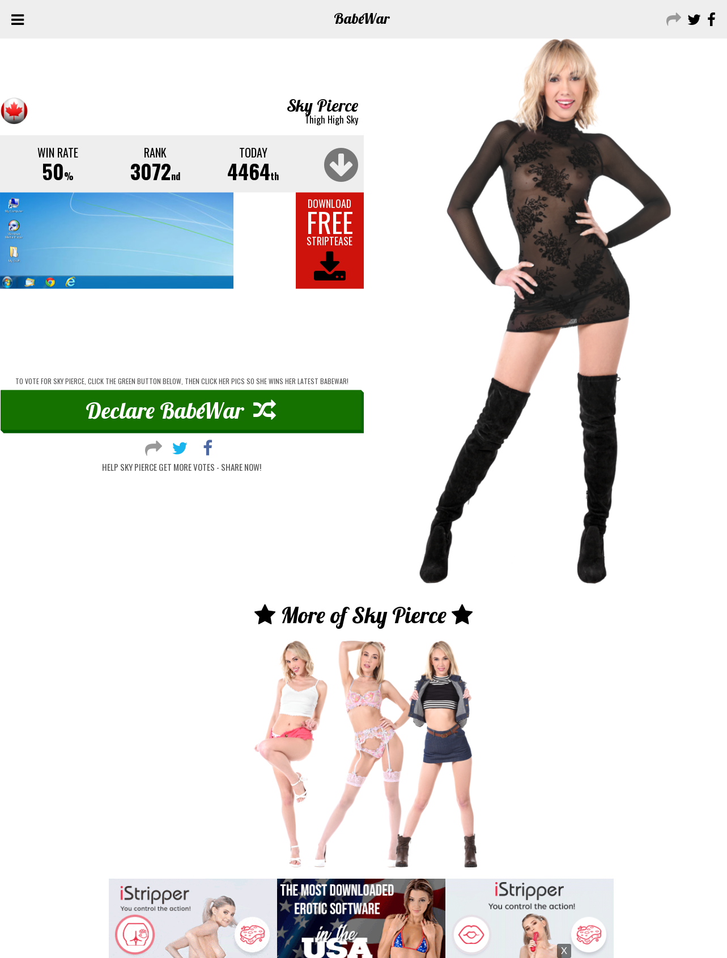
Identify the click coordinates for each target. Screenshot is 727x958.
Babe (362, 18)
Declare (181, 409)
